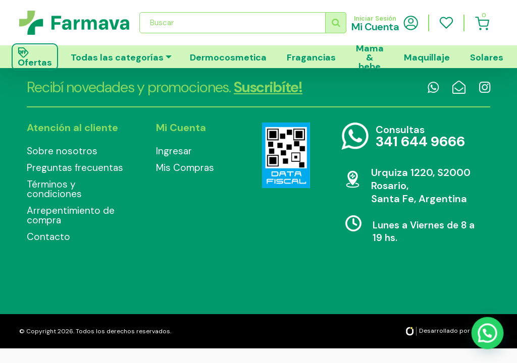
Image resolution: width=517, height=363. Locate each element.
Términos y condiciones (54, 189)
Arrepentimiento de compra (71, 215)
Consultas (420, 137)
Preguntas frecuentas (75, 167)
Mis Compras (185, 167)
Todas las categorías (117, 57)
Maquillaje (427, 57)
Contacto (48, 236)
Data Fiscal (286, 155)
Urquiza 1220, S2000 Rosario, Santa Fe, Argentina (421, 185)
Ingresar (174, 151)
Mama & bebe (370, 56)
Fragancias (311, 57)
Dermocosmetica (228, 57)
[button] (488, 335)
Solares (486, 57)
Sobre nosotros (62, 151)
